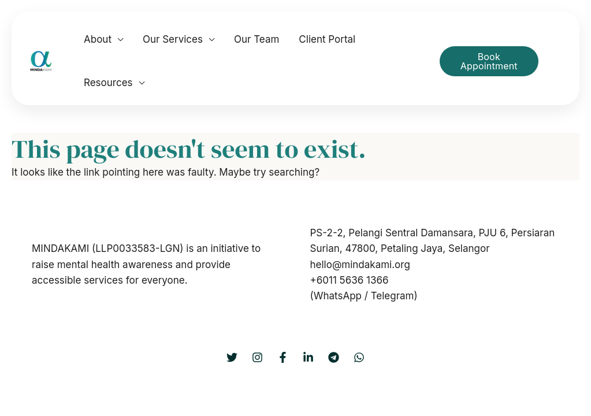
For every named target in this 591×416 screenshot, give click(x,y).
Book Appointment (489, 61)
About (97, 39)
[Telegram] (333, 357)
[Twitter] (231, 357)
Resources (108, 82)
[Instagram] (257, 357)
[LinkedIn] (308, 357)
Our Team (256, 39)
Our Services (173, 39)
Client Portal (327, 39)
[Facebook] (282, 357)
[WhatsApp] (359, 357)
